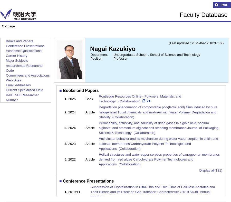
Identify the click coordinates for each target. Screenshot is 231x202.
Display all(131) (210, 170)
